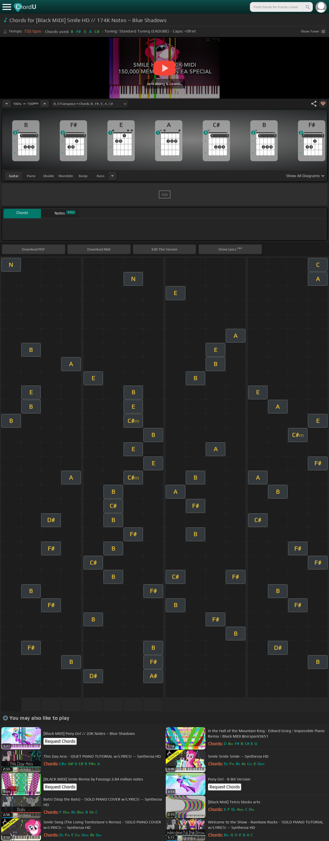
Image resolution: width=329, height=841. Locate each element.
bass (100, 176)
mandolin (66, 176)
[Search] (307, 7)
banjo (83, 176)
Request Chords (60, 741)
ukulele (48, 176)
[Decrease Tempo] (6, 103)
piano (31, 176)
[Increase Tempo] (44, 103)
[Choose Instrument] (112, 176)
